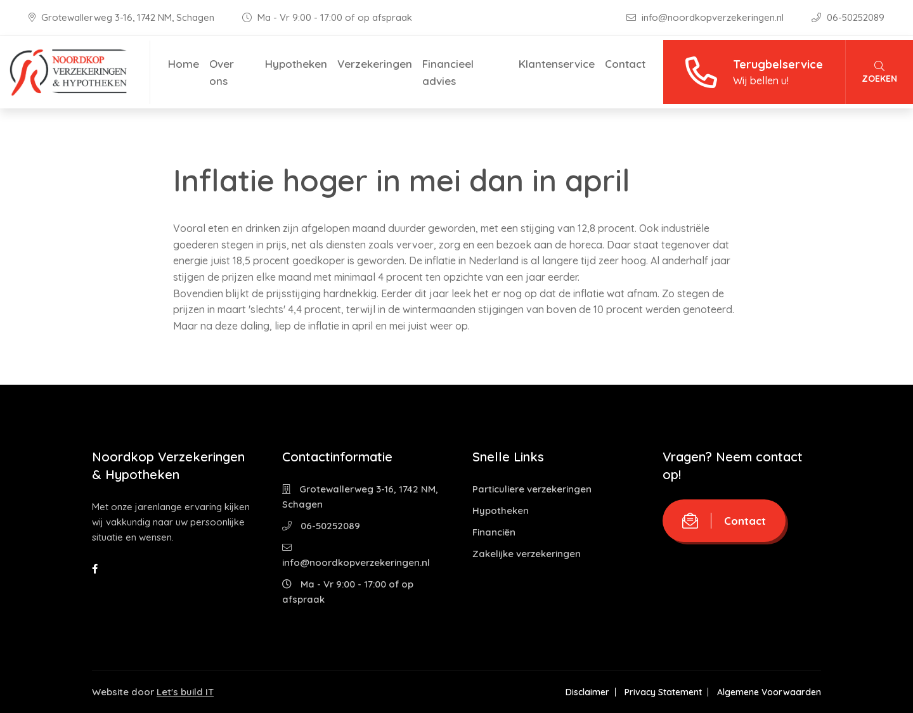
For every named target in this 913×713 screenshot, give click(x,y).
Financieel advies (448, 72)
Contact (625, 63)
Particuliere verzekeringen (532, 489)
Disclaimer (587, 692)
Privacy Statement (663, 692)
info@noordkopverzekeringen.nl (706, 17)
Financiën (493, 532)
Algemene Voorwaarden (769, 692)
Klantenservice (557, 63)
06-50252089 (848, 17)
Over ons (221, 72)
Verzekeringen (374, 63)
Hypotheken (296, 63)
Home (183, 63)
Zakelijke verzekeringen (526, 554)
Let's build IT (185, 692)
